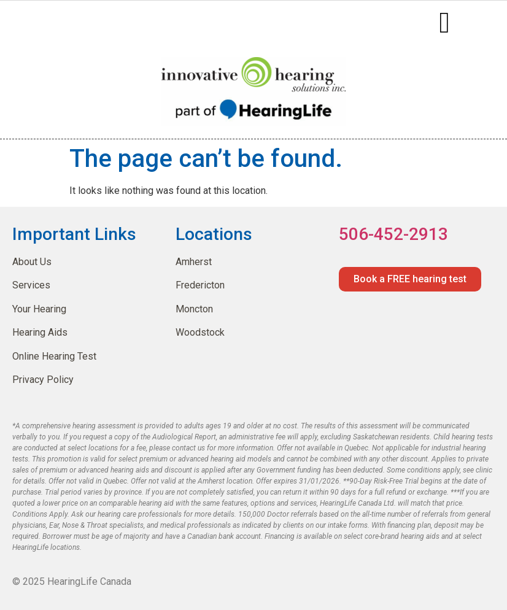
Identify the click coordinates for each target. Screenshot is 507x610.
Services (31, 285)
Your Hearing (39, 309)
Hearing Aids (40, 332)
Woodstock (200, 332)
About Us (32, 262)
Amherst (194, 262)
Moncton (194, 309)
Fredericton (200, 285)
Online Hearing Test (54, 356)
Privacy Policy (43, 379)
